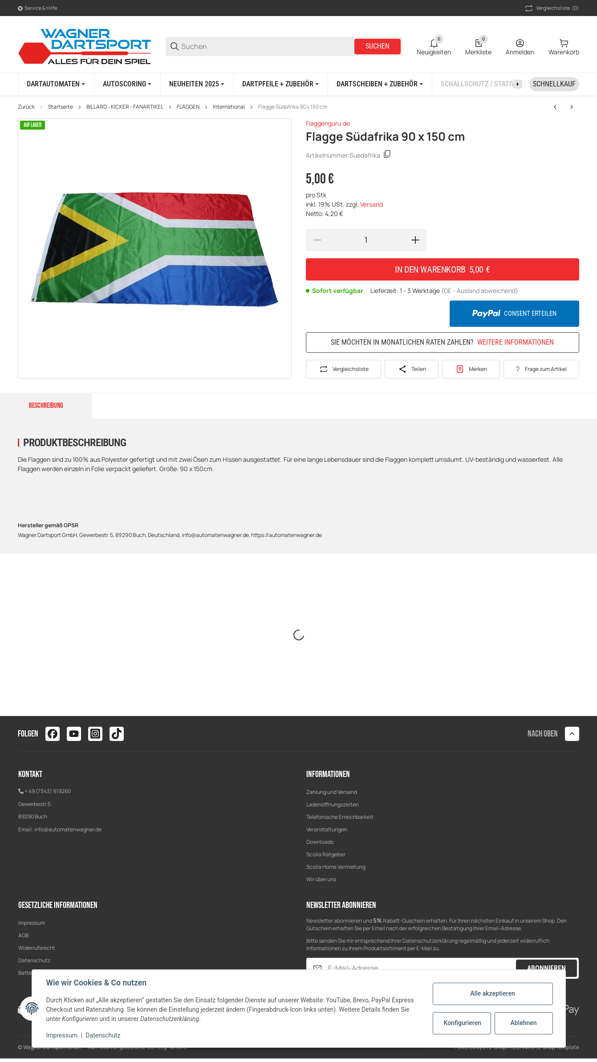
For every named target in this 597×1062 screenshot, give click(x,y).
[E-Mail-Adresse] (421, 968)
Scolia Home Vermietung (336, 867)
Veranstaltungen (326, 829)
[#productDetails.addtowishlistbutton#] (471, 369)
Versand (371, 204)
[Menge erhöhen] (415, 240)
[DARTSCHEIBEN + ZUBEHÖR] (380, 84)
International (229, 107)
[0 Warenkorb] (563, 46)
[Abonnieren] (317, 968)
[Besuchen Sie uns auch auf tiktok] (117, 734)
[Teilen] (412, 369)
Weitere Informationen (515, 342)
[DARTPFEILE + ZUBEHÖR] (280, 84)
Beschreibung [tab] (46, 405)
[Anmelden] (520, 46)
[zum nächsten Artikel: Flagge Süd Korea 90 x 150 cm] (555, 106)
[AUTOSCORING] (127, 84)
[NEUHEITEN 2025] (196, 84)
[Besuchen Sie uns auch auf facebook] (52, 734)
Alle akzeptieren (492, 993)
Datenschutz (34, 960)
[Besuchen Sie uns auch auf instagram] (95, 734)
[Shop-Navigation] (37, 8)
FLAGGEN (188, 107)
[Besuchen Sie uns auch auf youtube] (74, 734)
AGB (23, 935)
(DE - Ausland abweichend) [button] (479, 290)
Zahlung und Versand (331, 792)
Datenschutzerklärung (430, 940)
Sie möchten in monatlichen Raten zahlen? (442, 342)
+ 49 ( (31, 791)
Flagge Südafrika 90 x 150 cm (292, 107)
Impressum (31, 923)
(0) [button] (551, 8)
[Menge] (366, 240)
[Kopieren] (387, 155)
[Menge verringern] (317, 240)
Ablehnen (523, 1022)
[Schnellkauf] (554, 84)
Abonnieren (546, 968)
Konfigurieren (462, 1022)
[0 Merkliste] (478, 46)
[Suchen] (267, 46)
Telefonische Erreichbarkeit (340, 817)
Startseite (60, 107)
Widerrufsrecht (36, 948)
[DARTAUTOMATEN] (56, 84)
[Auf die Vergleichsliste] (343, 369)
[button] (572, 734)
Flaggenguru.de (328, 123)
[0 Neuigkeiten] (434, 46)
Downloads (319, 842)
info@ (41, 829)
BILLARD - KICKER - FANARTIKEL (124, 107)
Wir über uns (321, 879)
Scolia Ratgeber (325, 854)
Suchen (378, 46)
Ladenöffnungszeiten (332, 804)
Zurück (26, 107)
